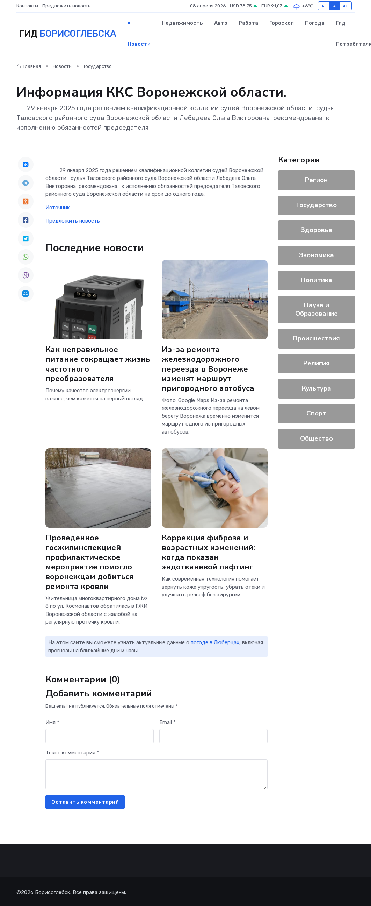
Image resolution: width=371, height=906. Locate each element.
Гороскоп (281, 23)
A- (324, 6)
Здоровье (316, 229)
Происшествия (316, 338)
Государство (98, 66)
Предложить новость (66, 5)
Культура (316, 388)
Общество (316, 438)
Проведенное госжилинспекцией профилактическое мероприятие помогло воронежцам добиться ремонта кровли (89, 562)
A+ (345, 6)
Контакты (27, 5)
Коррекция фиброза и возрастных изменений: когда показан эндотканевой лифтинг (208, 552)
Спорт (316, 413)
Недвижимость (182, 23)
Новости (139, 44)
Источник (57, 207)
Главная (28, 66)
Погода (315, 23)
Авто (220, 23)
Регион (316, 179)
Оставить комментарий (85, 802)
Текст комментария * (72, 753)
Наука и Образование (316, 309)
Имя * (52, 722)
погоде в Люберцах (215, 642)
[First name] (99, 736)
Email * (167, 722)
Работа (248, 23)
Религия (316, 363)
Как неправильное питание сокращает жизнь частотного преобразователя (97, 364)
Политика (316, 280)
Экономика (316, 255)
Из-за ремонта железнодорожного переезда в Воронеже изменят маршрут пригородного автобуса (208, 369)
